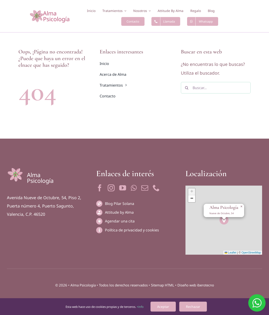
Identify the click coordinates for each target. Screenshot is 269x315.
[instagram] (111, 187)
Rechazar (193, 306)
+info (140, 307)
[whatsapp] (134, 187)
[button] (224, 220)
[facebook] (99, 187)
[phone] (156, 187)
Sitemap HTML (162, 285)
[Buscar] (186, 87)
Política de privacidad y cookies (132, 230)
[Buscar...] (216, 87)
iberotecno (205, 285)
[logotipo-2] (36, 12)
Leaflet (230, 252)
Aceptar (163, 306)
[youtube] (122, 187)
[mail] (144, 187)
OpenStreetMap (251, 252)
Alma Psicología (56, 16)
